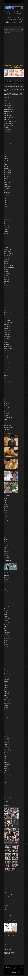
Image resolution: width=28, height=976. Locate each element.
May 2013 (6, 734)
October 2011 (6, 772)
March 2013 (6, 738)
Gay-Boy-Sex (6, 334)
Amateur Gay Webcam (8, 265)
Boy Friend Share (7, 182)
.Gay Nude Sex (7, 245)
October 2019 (6, 608)
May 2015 (6, 687)
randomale (6, 365)
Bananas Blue (7, 176)
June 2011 (6, 780)
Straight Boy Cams (7, 219)
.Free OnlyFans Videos (8, 123)
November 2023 (7, 583)
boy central (6, 289)
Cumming (6, 520)
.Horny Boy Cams (7, 147)
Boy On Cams (6, 295)
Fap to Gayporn (7, 318)
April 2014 (6, 713)
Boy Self (5, 184)
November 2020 (7, 600)
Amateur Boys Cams (8, 174)
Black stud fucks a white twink (10, 879)
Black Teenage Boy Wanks (14, 944)
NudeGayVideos (7, 358)
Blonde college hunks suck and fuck (11, 882)
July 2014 (6, 707)
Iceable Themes (14, 970)
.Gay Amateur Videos (8, 125)
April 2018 (6, 628)
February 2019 (7, 618)
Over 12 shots (11, 946)
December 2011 (7, 768)
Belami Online (7, 393)
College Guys (6, 516)
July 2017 (6, 640)
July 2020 (6, 602)
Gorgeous (6, 529)
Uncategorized (7, 547)
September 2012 (7, 750)
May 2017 (6, 642)
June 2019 (6, 612)
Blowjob (5, 512)
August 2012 (6, 752)
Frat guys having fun (8, 915)
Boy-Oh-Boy (6, 301)
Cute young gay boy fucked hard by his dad (12, 896)
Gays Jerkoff (6, 206)
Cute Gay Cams (7, 192)
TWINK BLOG (6, 231)
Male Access (6, 350)
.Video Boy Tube (7, 156)
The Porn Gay (7, 225)
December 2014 (7, 697)
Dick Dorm (6, 314)
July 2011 (6, 778)
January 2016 (6, 671)
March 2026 (6, 575)
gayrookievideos (7, 336)
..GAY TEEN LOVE (7, 103)
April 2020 (6, 604)
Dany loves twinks (7, 312)
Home (7, 17)
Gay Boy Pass (7, 320)
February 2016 (7, 669)
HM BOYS (6, 409)
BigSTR (5, 180)
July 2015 (6, 683)
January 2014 (6, 719)
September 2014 (7, 703)
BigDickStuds (6, 277)
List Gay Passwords (8, 346)
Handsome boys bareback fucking (11, 900)
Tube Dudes (6, 229)
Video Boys (14, 19)
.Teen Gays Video (7, 150)
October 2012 (6, 748)
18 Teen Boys (6, 164)
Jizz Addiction (6, 413)
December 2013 (7, 721)
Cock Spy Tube (7, 188)
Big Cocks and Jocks (8, 395)
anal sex (5, 32)
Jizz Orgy (6, 340)
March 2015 (6, 691)
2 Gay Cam (6, 166)
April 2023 (6, 585)
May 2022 (6, 589)
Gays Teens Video (7, 208)
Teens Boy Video (7, 221)
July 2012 (6, 754)
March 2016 (6, 667)
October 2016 (6, 654)
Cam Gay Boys (7, 304)
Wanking (6, 553)
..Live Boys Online (7, 105)
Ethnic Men (6, 316)
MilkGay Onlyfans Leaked (9, 354)
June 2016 (6, 661)
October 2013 (6, 725)
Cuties (5, 522)
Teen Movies (6, 539)
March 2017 (6, 644)
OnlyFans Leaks (7, 215)
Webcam (6, 555)
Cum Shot (6, 518)
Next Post (20, 81)
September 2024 (7, 581)
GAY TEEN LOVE (7, 328)
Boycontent (6, 302)
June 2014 (6, 709)
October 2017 (6, 636)
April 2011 (6, 784)
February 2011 (7, 788)
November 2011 (7, 770)
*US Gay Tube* (7, 255)
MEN (5, 352)
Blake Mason (6, 281)
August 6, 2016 (7, 29)
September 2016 (7, 656)
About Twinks (6, 168)
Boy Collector (6, 291)
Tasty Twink (6, 429)
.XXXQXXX (6, 158)
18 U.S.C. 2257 (14, 972)
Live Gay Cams (7, 211)
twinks (9, 32)
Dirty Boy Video (7, 403)
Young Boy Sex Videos (8, 377)
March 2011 (6, 786)
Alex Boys (6, 388)
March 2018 (6, 630)
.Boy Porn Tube (7, 113)
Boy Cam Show (7, 287)
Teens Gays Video (7, 223)
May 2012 (6, 758)
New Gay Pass (7, 213)
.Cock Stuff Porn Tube (8, 117)
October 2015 (6, 677)
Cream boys (6, 310)
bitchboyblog (6, 279)
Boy (5, 514)
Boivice (5, 283)
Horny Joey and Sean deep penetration (12, 898)
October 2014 (6, 701)
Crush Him (6, 190)
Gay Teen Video (7, 332)
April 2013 (6, 736)
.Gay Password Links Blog (9, 135)
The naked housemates (9, 373)
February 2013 (7, 740)
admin (13, 29)
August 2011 (6, 776)
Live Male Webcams (8, 348)
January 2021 (6, 598)
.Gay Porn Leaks (7, 137)
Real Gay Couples (7, 425)
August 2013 (6, 728)
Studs (5, 537)
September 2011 (7, 774)
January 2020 (6, 606)
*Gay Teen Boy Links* (8, 253)
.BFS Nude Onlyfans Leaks (9, 111)
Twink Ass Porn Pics (8, 890)
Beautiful (9, 17)
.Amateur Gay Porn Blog (9, 109)
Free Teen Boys (7, 196)
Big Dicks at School (8, 273)
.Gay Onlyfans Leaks (8, 131)
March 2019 (6, 616)
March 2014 (6, 715)
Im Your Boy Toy (7, 411)
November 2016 (7, 652)
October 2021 (6, 593)
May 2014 (6, 711)
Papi (5, 360)
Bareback (6, 504)
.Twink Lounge (7, 154)
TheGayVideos (7, 227)
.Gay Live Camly (7, 127)
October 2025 (6, 577)
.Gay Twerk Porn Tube (8, 139)
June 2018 (6, 626)
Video (11, 19)
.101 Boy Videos (7, 241)
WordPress (14, 968)
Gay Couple (6, 909)
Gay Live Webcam (7, 202)
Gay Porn (6, 204)
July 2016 (6, 660)
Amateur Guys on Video (9, 267)
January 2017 (6, 648)
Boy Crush (6, 293)
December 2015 (7, 673)
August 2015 (6, 681)
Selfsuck (6, 533)
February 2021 (7, 596)
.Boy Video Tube (7, 115)
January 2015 (6, 695)
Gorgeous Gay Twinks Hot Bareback (11, 901)
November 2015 (7, 675)
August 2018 (6, 624)
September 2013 (7, 726)
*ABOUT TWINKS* (7, 251)
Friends (5, 524)
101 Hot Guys (6, 160)
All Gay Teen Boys (7, 172)
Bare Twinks (6, 271)
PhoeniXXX (6, 364)
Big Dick (5, 510)
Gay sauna (6, 907)
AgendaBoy (6, 263)
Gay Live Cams (7, 200)
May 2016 (6, 663)
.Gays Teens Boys (7, 143)
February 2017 (7, 646)
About (13, 940)
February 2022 (7, 591)
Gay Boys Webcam (8, 322)
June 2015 (6, 685)
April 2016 (6, 665)
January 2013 (6, 742)
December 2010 (7, 791)
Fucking (13, 17)
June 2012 (6, 756)
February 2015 (7, 693)
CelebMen (6, 306)
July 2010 (6, 801)
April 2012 (6, 760)
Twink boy (12, 30)
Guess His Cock (7, 338)
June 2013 (6, 732)
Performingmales (7, 362)
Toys (19, 17)
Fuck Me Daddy (7, 913)
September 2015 (7, 679)
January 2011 (6, 789)
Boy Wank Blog (7, 186)
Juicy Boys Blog (7, 342)
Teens (5, 541)
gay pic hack (6, 324)
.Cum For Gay (6, 119)
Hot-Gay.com (6, 210)
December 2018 (7, 620)
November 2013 (7, 723)
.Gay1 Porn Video (7, 141)
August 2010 (6, 799)
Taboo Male (6, 371)
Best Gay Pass (7, 178)
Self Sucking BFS (7, 369)
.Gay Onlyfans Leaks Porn (9, 133)
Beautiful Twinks (7, 391)
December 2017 (7, 634)
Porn (15, 17)
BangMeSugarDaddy (8, 390)
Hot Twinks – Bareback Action (10, 884)
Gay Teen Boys (7, 528)
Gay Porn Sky (7, 326)
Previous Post (9, 81)
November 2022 (7, 587)
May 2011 (6, 782)
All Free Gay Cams (7, 170)
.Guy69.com (6, 145)
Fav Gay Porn (6, 194)
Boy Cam (6, 285)
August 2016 (6, 658)
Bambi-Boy (6, 269)
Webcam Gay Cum (7, 233)
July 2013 (6, 730)
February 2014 (7, 717)
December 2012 (7, 744)
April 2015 (6, 689)
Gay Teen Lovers (7, 330)
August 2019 (6, 610)
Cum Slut (6, 917)
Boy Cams (6, 877)
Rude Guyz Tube (7, 217)
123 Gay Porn (6, 162)
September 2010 (7, 797)
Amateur (6, 500)
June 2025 (6, 579)
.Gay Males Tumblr (8, 129)
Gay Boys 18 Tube (7, 198)
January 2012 (6, 766)
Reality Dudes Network (8, 367)
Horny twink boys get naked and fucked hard (13, 894)
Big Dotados (6, 275)
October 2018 (6, 622)
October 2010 (6, 795)
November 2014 (7, 699)
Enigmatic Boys (7, 407)
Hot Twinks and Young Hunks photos (11, 880)
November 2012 (7, 746)
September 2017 (7, 638)
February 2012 (7, 764)
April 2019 (6, 614)
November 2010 (7, 793)
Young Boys (6, 557)
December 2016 (7, 650)
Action (5, 498)
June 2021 (6, 595)
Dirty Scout (6, 405)
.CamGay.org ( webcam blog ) (10, 243)
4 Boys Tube (6, 261)
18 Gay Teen (6, 259)
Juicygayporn (6, 344)
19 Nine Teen (6, 384)
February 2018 (7, 632)
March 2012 (6, 762)
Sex (17, 17)
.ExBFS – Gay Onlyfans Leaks (10, 121)
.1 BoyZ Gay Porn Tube (8, 107)
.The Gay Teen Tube (8, 152)
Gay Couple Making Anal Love (10, 892)
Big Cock (5, 508)
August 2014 (6, 705)
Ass (5, 502)
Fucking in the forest (8, 911)
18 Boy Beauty (7, 257)
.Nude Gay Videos (7, 148)
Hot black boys (12, 938)
